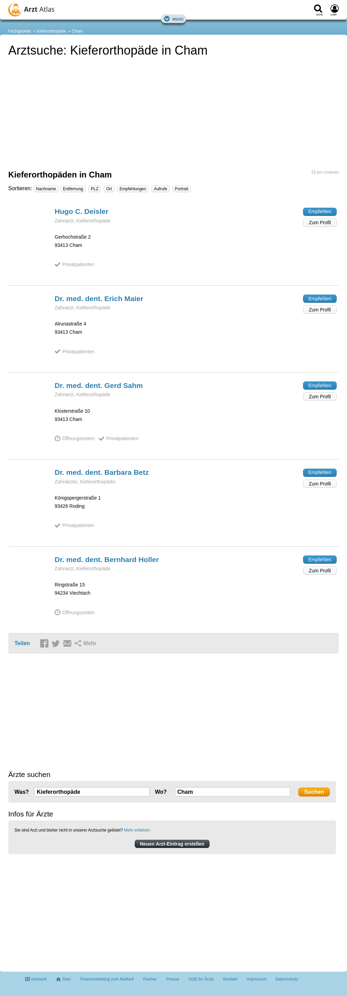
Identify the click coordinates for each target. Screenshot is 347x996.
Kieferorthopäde (51, 31)
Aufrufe (160, 188)
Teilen (22, 643)
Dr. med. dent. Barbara (102, 472)
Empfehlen (320, 211)
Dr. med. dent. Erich (99, 298)
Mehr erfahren (137, 830)
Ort (109, 188)
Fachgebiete (19, 31)
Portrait (181, 188)
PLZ (94, 188)
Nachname (46, 188)
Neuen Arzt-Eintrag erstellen (172, 844)
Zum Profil (320, 222)
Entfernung (73, 188)
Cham (77, 31)
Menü (173, 18)
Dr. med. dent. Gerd (99, 385)
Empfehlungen (133, 188)
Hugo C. (81, 211)
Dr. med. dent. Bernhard (107, 559)
